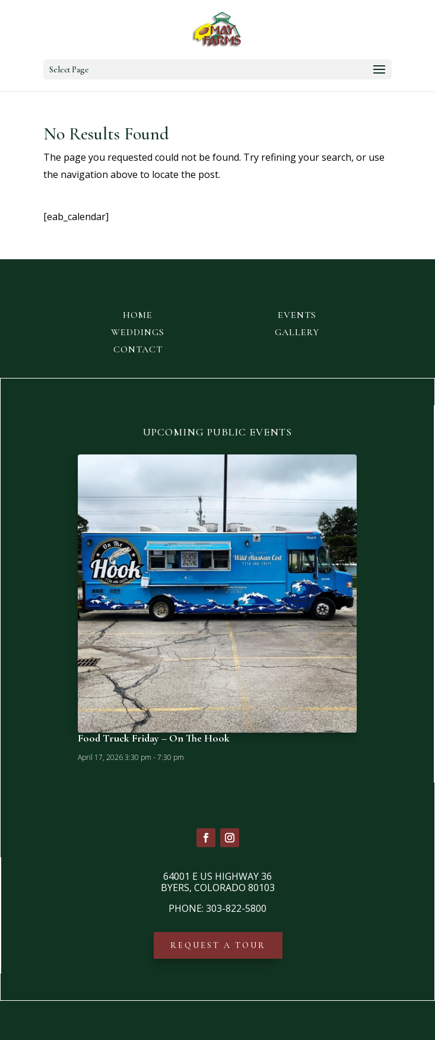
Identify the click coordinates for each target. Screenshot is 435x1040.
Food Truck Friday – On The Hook (154, 738)
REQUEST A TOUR (218, 945)
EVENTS (297, 315)
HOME (138, 315)
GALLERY (297, 332)
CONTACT (138, 349)
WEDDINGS (137, 332)
